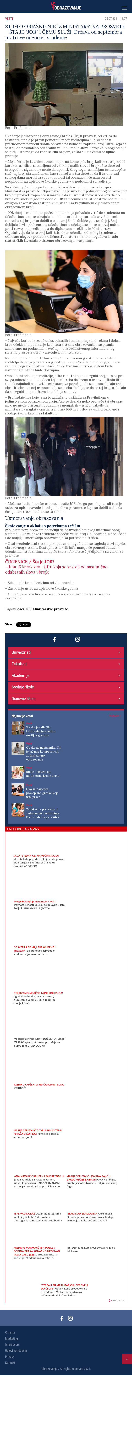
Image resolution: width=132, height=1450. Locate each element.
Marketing (11, 1338)
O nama (10, 1332)
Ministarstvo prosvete (50, 609)
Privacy (9, 1357)
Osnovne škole (24, 698)
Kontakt (10, 1363)
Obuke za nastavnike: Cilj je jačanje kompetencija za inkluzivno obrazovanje (43, 753)
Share (9, 624)
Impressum (12, 1345)
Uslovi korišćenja (16, 1351)
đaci (20, 609)
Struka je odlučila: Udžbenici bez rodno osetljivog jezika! (40, 731)
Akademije (20, 675)
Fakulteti (19, 664)
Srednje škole (23, 687)
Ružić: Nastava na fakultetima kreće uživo (42, 774)
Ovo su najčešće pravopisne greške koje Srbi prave (42, 793)
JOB (28, 609)
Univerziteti (21, 652)
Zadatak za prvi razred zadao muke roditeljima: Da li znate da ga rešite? (43, 813)
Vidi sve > (114, 715)
